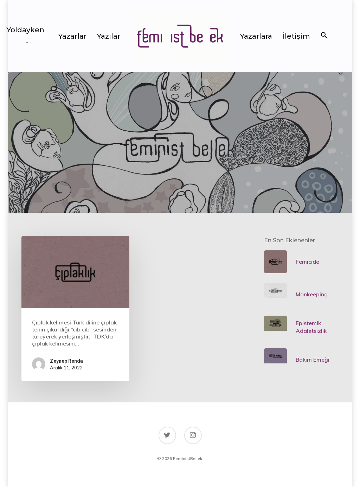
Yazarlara (256, 36)
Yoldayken (25, 33)
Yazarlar (72, 36)
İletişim (296, 36)
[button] (324, 36)
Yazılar (108, 36)
